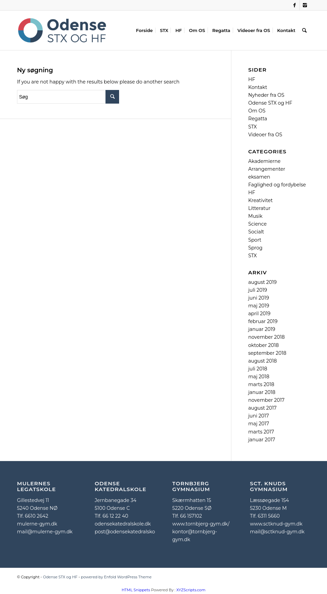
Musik (255, 216)
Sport (254, 240)
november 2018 (266, 337)
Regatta (257, 119)
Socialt (256, 232)
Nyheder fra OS (266, 95)
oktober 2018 (263, 345)
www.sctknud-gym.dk (276, 524)
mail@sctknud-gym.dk (277, 532)
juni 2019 (258, 298)
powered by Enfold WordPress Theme (116, 577)
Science (257, 224)
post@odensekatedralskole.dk (130, 532)
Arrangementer (266, 169)
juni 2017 (258, 416)
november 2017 (266, 400)
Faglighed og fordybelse (277, 185)
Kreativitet (260, 200)
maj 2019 (258, 306)
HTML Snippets (135, 590)
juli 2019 (257, 290)
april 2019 (259, 313)
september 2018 (267, 353)
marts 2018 (261, 384)
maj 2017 (258, 424)
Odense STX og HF (270, 103)
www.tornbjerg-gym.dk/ (200, 524)
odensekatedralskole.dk (123, 524)
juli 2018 (257, 369)
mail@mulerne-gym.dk (44, 532)
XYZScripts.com (190, 590)
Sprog (255, 248)
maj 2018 (258, 377)
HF (251, 79)
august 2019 (262, 282)
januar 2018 (262, 392)
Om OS (257, 111)
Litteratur (259, 208)
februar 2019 (263, 321)
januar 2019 (261, 329)
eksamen (259, 177)
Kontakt (257, 87)
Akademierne (264, 161)
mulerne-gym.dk (37, 524)
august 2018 (262, 361)
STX (252, 127)
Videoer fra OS (265, 135)
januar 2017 (261, 440)
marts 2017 (261, 432)
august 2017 (262, 408)
